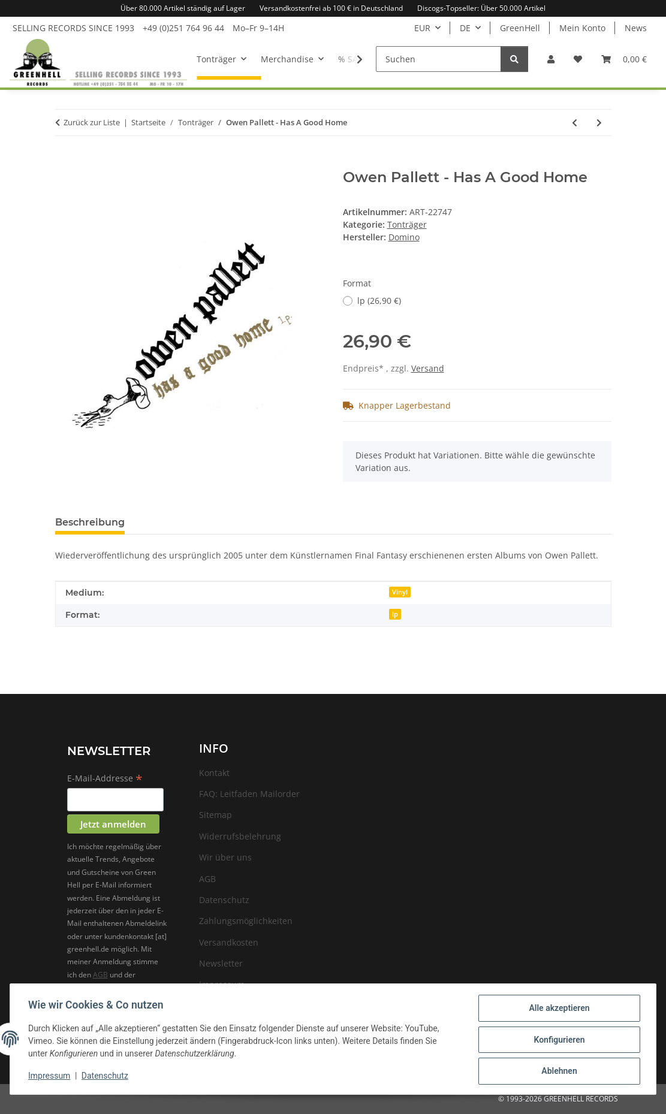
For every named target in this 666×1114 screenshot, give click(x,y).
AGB (100, 975)
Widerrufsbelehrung (240, 836)
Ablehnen (557, 1071)
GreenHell (520, 28)
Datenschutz (106, 1077)
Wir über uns (225, 857)
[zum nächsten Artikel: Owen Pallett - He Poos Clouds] (599, 122)
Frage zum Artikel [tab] (188, 522)
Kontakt (214, 772)
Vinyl (400, 592)
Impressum (50, 1077)
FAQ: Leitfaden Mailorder (249, 793)
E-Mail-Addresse (105, 779)
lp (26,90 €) (379, 300)
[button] (551, 59)
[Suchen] (438, 59)
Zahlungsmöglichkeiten (246, 920)
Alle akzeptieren (558, 1009)
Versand (427, 368)
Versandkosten (228, 942)
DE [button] (465, 28)
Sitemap (215, 814)
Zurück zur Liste (92, 122)
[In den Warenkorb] (64, 162)
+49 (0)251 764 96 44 (183, 28)
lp (395, 614)
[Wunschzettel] (578, 59)
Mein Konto (582, 28)
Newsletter (221, 963)
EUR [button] (422, 28)
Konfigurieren (557, 1040)
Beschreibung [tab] (90, 522)
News (636, 28)
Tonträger (407, 224)
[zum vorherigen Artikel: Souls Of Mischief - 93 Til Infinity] (574, 122)
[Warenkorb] (624, 59)
